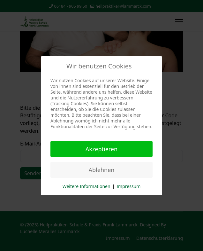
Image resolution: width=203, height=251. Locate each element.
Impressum (128, 186)
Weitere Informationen (86, 186)
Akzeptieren (101, 149)
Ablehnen (102, 170)
